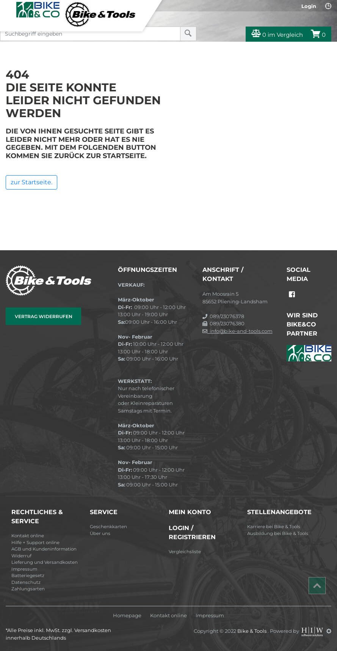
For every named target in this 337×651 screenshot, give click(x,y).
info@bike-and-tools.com (237, 331)
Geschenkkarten (108, 526)
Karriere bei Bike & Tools (273, 526)
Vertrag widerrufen (43, 316)
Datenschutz (26, 582)
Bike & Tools (252, 631)
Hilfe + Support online (35, 542)
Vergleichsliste (185, 551)
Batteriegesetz (27, 575)
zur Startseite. (31, 182)
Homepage (127, 615)
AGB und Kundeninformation (44, 549)
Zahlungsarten (28, 588)
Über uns (100, 533)
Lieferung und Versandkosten (44, 562)
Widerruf (21, 555)
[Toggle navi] (8, 8)
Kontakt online (27, 535)
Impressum (24, 569)
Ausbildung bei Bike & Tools (277, 533)
